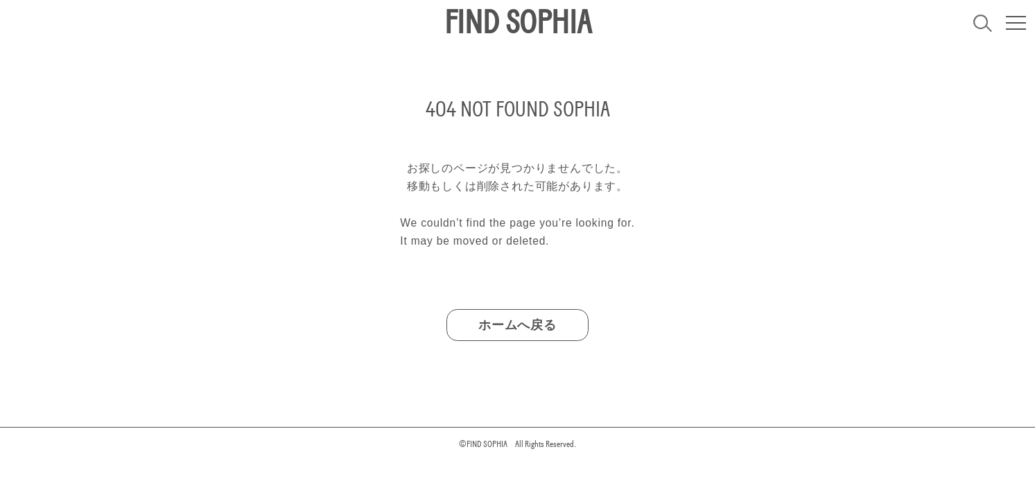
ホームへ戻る (517, 325)
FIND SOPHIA (517, 23)
